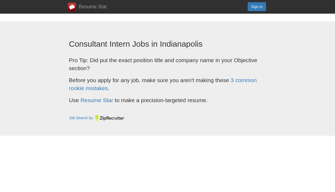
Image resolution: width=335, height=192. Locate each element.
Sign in (257, 7)
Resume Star (87, 7)
